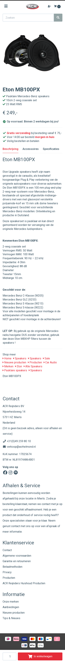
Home (7, 358)
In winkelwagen (40, 656)
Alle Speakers (33, 366)
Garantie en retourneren (17, 561)
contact (15, 526)
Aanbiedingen (11, 607)
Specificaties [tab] (51, 149)
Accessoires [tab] (31, 149)
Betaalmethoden (12, 566)
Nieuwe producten (14, 362)
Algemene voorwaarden (17, 555)
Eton (18, 366)
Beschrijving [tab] (10, 149)
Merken (8, 366)
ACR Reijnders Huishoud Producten (24, 583)
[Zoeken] (58, 18)
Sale (46, 358)
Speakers (19, 358)
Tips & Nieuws (11, 618)
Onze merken (11, 601)
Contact (7, 550)
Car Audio (50, 362)
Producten (35, 362)
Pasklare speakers (15, 370)
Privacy (7, 572)
